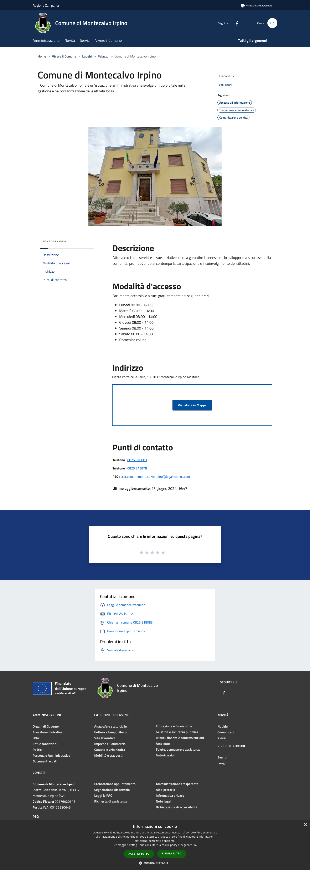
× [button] (305, 824)
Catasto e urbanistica (109, 749)
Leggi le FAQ (103, 795)
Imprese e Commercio (110, 743)
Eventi (222, 757)
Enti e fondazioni (45, 743)
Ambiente (163, 743)
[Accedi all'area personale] (256, 5)
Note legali (163, 801)
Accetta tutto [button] (139, 853)
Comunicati (225, 732)
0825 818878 (137, 468)
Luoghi (87, 56)
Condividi (227, 76)
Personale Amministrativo (51, 755)
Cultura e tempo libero (110, 732)
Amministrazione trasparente (177, 783)
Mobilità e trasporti (108, 755)
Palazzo (103, 56)
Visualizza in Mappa (192, 405)
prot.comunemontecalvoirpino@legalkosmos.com (155, 476)
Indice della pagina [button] (55, 241)
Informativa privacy (170, 795)
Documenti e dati (45, 761)
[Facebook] (235, 23)
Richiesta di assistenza (110, 801)
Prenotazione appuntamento (115, 783)
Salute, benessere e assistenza (178, 749)
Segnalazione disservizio (112, 789)
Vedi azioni (228, 84)
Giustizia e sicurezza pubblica (177, 731)
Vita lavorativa (104, 737)
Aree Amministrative (47, 732)
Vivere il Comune (64, 56)
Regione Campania (46, 5)
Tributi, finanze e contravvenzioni (180, 737)
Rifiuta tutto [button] (172, 853)
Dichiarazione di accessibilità (176, 807)
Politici (37, 749)
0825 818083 (137, 459)
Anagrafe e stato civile (110, 726)
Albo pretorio (165, 789)
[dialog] (155, 845)
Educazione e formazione (174, 726)
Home (42, 56)
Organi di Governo (46, 726)
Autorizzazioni (166, 755)
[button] (155, 863)
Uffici (36, 737)
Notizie (222, 726)
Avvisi (221, 737)
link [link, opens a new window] (195, 845)
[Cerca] (272, 23)
